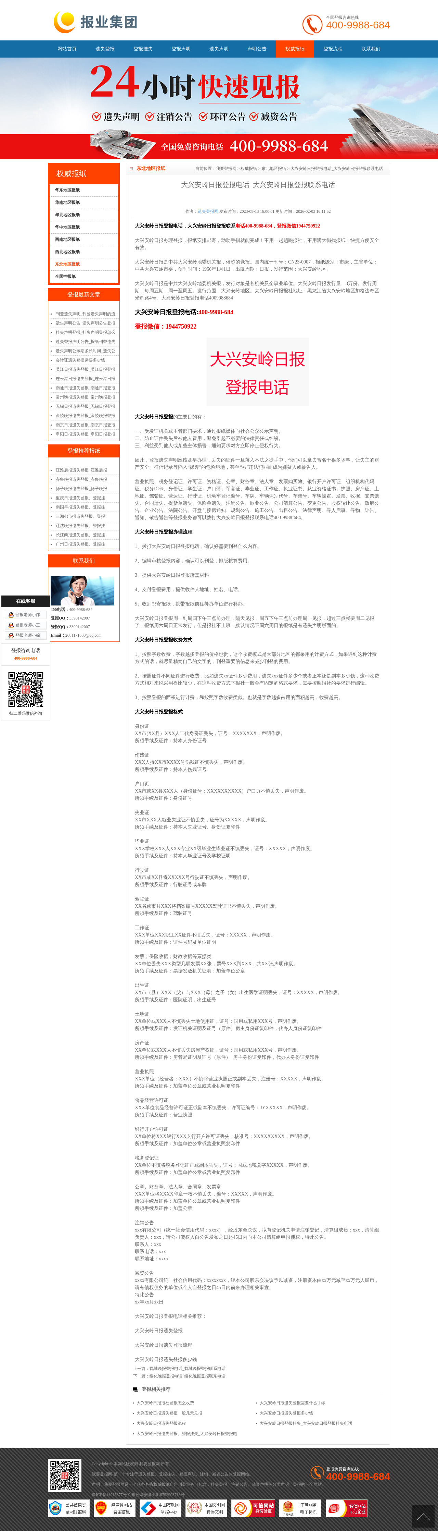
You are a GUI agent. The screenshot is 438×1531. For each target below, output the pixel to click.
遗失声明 (219, 48)
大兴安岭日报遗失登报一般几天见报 (169, 1413)
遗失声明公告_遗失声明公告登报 (85, 323)
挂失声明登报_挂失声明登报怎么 (85, 332)
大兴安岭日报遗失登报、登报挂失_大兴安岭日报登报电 (187, 1433)
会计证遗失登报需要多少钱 (80, 360)
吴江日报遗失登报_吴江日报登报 (85, 369)
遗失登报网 (208, 211)
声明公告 (257, 48)
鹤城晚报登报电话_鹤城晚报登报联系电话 (188, 1368)
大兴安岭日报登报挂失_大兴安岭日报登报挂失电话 (306, 1423)
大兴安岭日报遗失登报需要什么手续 (292, 1402)
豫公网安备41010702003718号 (158, 1494)
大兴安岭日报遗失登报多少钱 (166, 1359)
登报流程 (333, 48)
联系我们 (371, 48)
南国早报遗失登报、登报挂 (80, 507)
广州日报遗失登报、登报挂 (80, 544)
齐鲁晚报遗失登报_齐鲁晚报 (81, 479)
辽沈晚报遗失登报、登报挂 (80, 525)
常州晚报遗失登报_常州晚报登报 (85, 397)
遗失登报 (105, 48)
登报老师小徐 (27, 623)
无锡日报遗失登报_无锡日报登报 (85, 406)
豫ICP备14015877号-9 (111, 1494)
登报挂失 (143, 48)
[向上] (423, 1516)
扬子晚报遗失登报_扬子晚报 (81, 488)
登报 (237, 1474)
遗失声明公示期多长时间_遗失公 (85, 350)
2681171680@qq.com (83, 635)
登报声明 (181, 48)
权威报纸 (295, 48)
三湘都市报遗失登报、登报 (80, 516)
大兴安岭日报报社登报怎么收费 (165, 1402)
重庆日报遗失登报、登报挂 (80, 497)
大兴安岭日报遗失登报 (159, 1330)
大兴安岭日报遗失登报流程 (163, 1345)
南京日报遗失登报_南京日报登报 (85, 424)
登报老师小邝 (27, 603)
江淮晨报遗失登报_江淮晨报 (81, 470)
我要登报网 (226, 168)
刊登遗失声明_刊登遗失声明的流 (85, 313)
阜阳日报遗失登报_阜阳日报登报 (85, 434)
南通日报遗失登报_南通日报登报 (85, 387)
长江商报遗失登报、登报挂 (80, 534)
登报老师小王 (27, 613)
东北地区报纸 (273, 168)
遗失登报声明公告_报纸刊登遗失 (85, 341)
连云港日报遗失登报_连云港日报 (85, 378)
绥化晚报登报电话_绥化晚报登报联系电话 (188, 1376)
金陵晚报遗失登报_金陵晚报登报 (85, 415)
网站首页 (67, 48)
